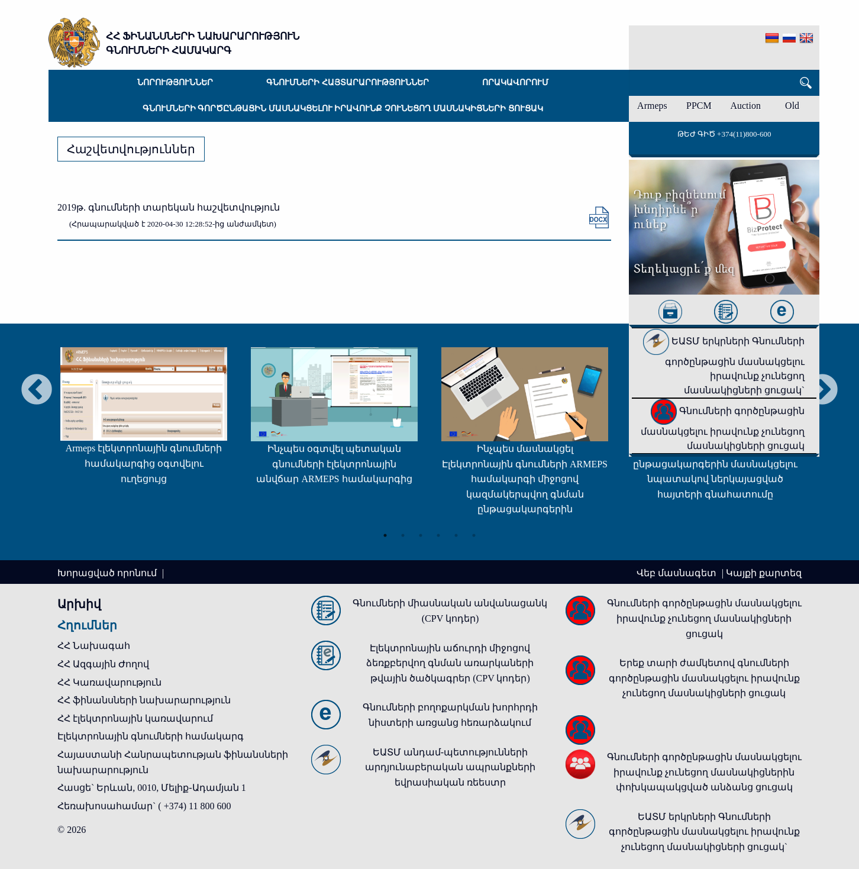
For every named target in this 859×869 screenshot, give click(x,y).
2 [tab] (403, 535)
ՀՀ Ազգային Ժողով (103, 664)
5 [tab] (456, 535)
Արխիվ (79, 603)
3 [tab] (421, 535)
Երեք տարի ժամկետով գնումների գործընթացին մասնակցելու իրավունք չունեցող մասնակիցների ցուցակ (704, 678)
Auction (745, 106)
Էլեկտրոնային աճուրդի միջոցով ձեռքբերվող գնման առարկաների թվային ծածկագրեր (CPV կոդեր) (450, 663)
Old (792, 106)
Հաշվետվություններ (131, 149)
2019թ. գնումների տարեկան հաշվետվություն (168, 207)
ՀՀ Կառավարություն (109, 682)
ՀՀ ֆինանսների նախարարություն (144, 700)
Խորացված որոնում (108, 573)
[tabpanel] (143, 421)
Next (822, 390)
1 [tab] (385, 535)
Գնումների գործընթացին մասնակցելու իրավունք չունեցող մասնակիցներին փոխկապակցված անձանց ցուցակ (704, 772)
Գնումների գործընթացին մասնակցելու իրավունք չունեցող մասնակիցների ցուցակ (343, 108)
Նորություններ (175, 82)
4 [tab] (438, 535)
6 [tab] (474, 535)
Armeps (652, 106)
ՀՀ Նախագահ (93, 646)
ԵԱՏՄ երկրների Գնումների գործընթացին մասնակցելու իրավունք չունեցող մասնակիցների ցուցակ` (724, 365)
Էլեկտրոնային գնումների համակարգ (150, 736)
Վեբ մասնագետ (678, 573)
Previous (36, 390)
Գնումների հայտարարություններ (347, 82)
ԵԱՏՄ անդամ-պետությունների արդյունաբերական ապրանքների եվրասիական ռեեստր (450, 767)
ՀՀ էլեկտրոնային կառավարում (135, 718)
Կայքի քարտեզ (764, 573)
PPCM (699, 106)
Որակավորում (515, 82)
